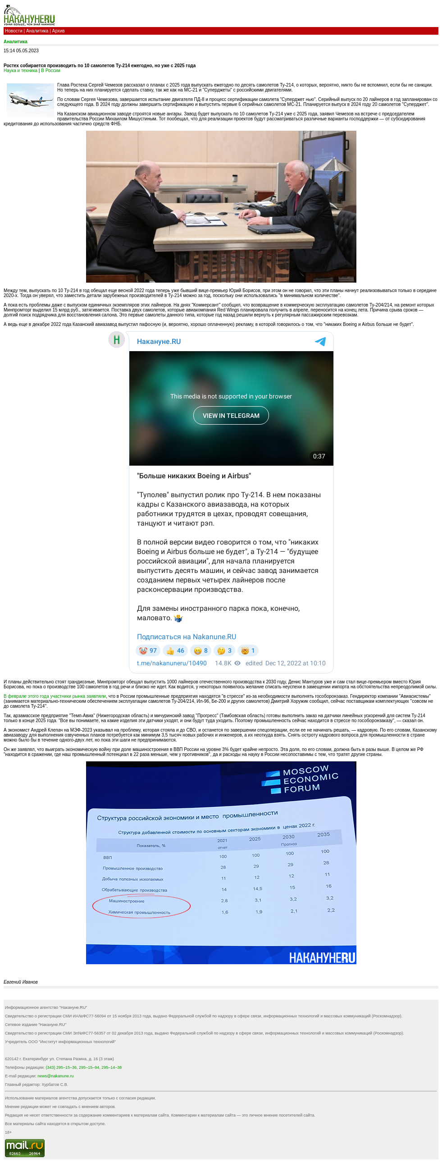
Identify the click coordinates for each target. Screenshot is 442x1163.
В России (50, 70)
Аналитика (37, 30)
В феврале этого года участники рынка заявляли (55, 696)
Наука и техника (20, 70)
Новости (14, 30)
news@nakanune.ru (55, 1076)
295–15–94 (89, 1067)
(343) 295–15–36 (61, 1067)
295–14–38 (111, 1067)
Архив (58, 30)
